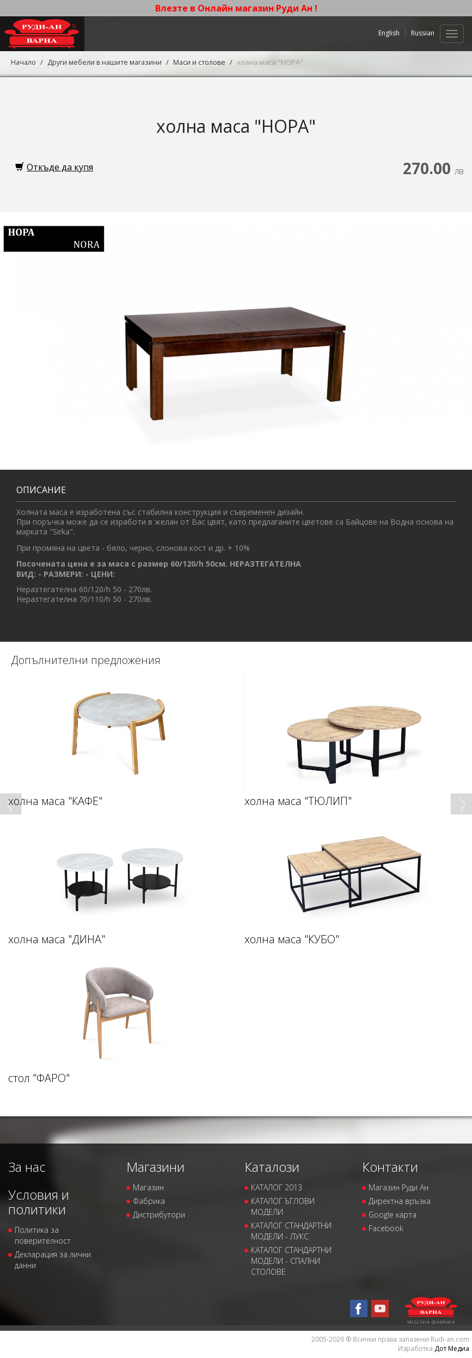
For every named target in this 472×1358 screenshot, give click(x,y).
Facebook (386, 1228)
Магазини (155, 1166)
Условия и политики (38, 1201)
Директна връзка (400, 1201)
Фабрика (149, 1201)
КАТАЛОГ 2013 (276, 1187)
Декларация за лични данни (53, 1259)
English (389, 33)
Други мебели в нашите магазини (107, 62)
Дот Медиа (451, 1348)
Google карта (392, 1214)
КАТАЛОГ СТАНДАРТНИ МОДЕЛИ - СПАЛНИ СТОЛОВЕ (291, 1261)
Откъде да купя (54, 167)
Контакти (390, 1166)
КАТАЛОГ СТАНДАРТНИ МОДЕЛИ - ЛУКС (291, 1231)
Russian (422, 33)
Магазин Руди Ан (398, 1187)
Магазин (148, 1187)
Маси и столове (204, 62)
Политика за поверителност (43, 1235)
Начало (24, 62)
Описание (41, 489)
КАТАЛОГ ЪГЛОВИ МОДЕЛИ (283, 1206)
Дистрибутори (159, 1214)
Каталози (271, 1166)
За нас (27, 1166)
